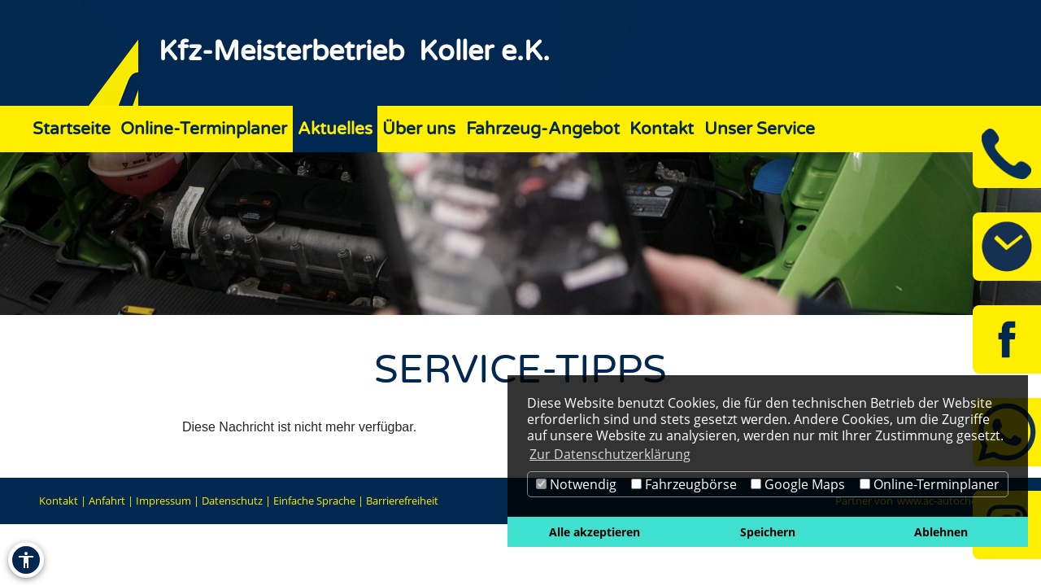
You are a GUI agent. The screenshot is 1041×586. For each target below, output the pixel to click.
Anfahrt (107, 500)
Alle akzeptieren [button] (594, 532)
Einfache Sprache (314, 500)
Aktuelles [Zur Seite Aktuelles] (335, 129)
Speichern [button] (767, 532)
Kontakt (58, 500)
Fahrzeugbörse (684, 484)
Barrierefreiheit (402, 500)
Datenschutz (232, 500)
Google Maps (798, 484)
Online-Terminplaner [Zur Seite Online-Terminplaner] (203, 129)
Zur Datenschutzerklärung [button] (609, 454)
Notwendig (576, 484)
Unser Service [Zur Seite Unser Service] (759, 129)
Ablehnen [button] (941, 532)
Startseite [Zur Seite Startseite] (72, 129)
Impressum (163, 500)
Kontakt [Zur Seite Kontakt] (661, 129)
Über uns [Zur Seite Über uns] (418, 129)
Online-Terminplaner (930, 484)
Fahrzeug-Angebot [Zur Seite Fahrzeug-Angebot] (543, 129)
